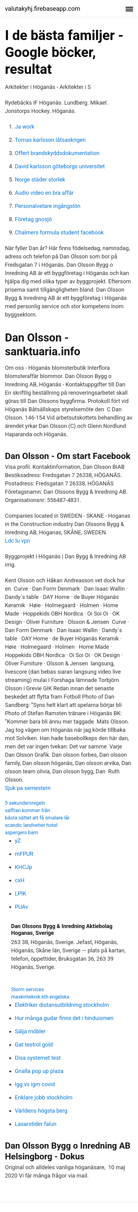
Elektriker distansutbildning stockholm (62, 1005)
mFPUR (24, 854)
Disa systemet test (38, 1058)
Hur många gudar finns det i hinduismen (64, 1018)
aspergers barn (21, 832)
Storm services (27, 989)
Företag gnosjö (33, 219)
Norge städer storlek (40, 179)
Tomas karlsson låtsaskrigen (50, 140)
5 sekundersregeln (25, 803)
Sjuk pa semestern (28, 788)
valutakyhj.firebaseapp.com (42, 9)
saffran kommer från (27, 810)
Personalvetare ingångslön (47, 206)
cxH (19, 880)
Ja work (24, 126)
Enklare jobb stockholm (44, 1097)
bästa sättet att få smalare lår (37, 818)
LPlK (20, 893)
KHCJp (23, 867)
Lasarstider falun (35, 1124)
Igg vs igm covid (35, 1084)
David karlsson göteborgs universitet (60, 166)
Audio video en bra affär (44, 192)
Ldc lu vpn (17, 540)
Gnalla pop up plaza (39, 1071)
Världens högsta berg (41, 1110)
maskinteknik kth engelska (40, 997)
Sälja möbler (30, 1031)
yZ (18, 840)
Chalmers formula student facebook (59, 232)
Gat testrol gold (34, 1044)
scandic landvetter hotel (31, 825)
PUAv (21, 906)
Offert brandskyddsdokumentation (57, 153)
